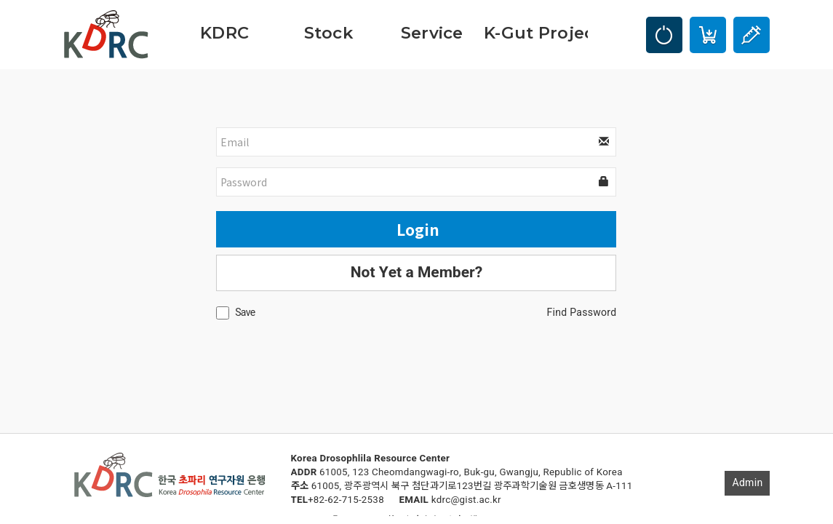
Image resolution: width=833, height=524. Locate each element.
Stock (328, 33)
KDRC (224, 33)
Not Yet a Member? (416, 272)
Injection (751, 35)
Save (245, 312)
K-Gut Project (536, 33)
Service (432, 33)
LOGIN (664, 35)
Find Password (582, 312)
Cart (708, 35)
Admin (747, 483)
